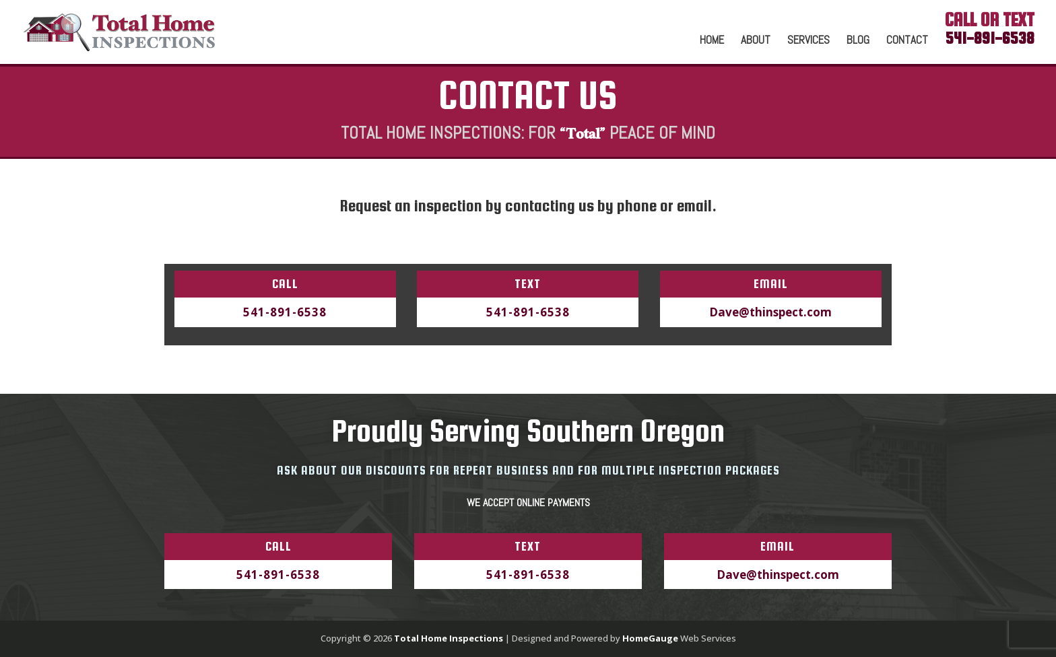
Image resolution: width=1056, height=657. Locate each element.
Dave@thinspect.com (770, 312)
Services (808, 41)
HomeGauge (650, 638)
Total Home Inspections (448, 638)
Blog (858, 41)
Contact (907, 41)
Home (712, 41)
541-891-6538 (285, 312)
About (755, 41)
